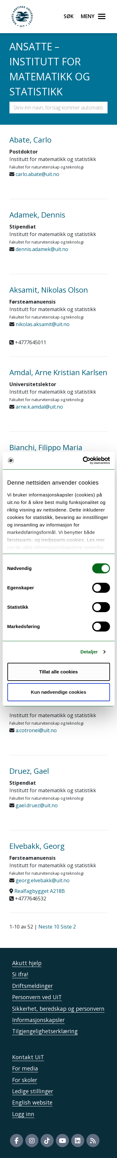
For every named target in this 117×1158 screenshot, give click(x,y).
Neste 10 (48, 926)
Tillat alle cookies (58, 671)
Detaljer (89, 651)
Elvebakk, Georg (37, 846)
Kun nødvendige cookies (58, 692)
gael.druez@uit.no (36, 805)
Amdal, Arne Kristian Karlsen (58, 372)
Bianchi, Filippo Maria (45, 447)
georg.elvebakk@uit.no (42, 880)
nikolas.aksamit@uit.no (42, 324)
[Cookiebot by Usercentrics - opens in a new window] (83, 460)
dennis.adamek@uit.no (41, 249)
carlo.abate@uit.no (36, 174)
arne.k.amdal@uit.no (38, 406)
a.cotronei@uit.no (35, 730)
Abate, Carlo (30, 139)
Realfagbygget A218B (39, 891)
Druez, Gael (29, 771)
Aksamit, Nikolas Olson (48, 289)
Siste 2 (68, 926)
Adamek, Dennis (37, 214)
